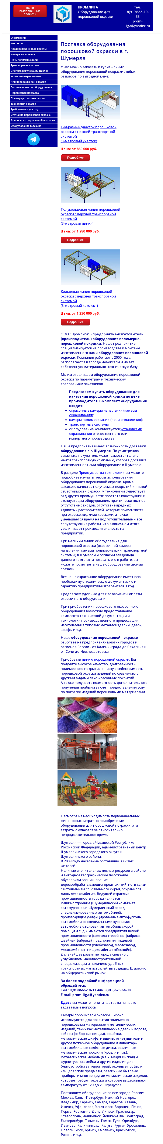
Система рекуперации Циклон (30, 70)
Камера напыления (23, 54)
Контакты (17, 43)
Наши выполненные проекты (30, 11)
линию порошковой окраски (105, 659)
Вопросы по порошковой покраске (33, 120)
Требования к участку (24, 109)
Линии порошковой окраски (28, 81)
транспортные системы (89, 424)
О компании (18, 37)
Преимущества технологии (28, 98)
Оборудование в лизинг (26, 125)
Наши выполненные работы (29, 48)
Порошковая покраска (25, 92)
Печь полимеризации (24, 59)
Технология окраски (23, 103)
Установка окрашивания (26, 76)
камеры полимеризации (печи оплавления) (105, 419)
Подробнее (75, 157)
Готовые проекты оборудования (31, 87)
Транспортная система (25, 65)
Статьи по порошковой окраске (31, 114)
